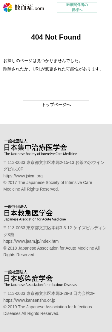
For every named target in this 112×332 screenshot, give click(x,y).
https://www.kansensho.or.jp (29, 300)
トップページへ (56, 104)
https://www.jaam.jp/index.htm (31, 241)
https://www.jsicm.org (22, 175)
